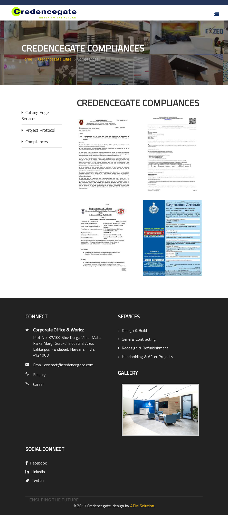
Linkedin (35, 472)
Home (27, 59)
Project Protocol (38, 130)
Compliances (35, 142)
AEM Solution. (142, 506)
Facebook (36, 463)
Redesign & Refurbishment (143, 348)
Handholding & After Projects (145, 356)
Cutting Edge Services (35, 115)
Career (38, 384)
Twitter (35, 480)
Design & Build (132, 330)
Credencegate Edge (54, 59)
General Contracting (137, 339)
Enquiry (39, 374)
